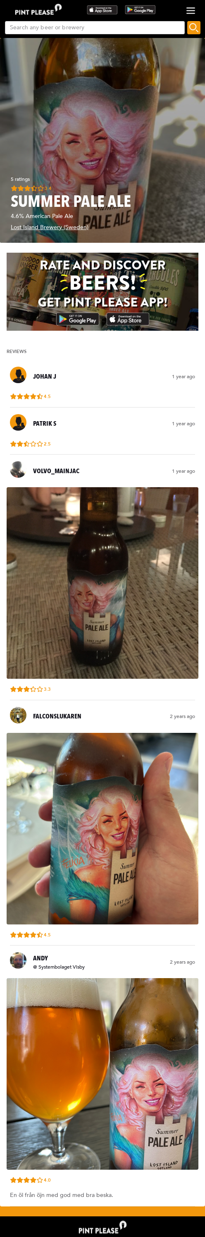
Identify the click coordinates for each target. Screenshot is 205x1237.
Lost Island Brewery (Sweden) (49, 227)
